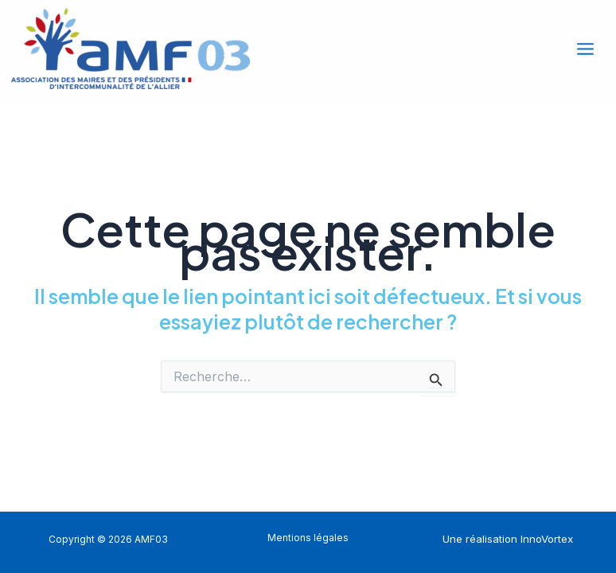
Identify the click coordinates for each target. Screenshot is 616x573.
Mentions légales (308, 538)
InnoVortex (546, 538)
